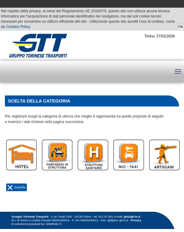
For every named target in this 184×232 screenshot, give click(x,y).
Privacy (136, 220)
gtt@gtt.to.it (132, 216)
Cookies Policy (18, 27)
